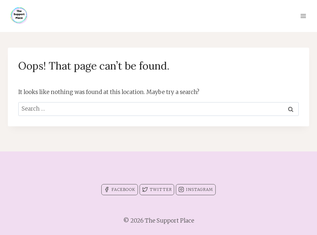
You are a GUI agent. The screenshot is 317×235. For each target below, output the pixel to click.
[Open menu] (303, 16)
